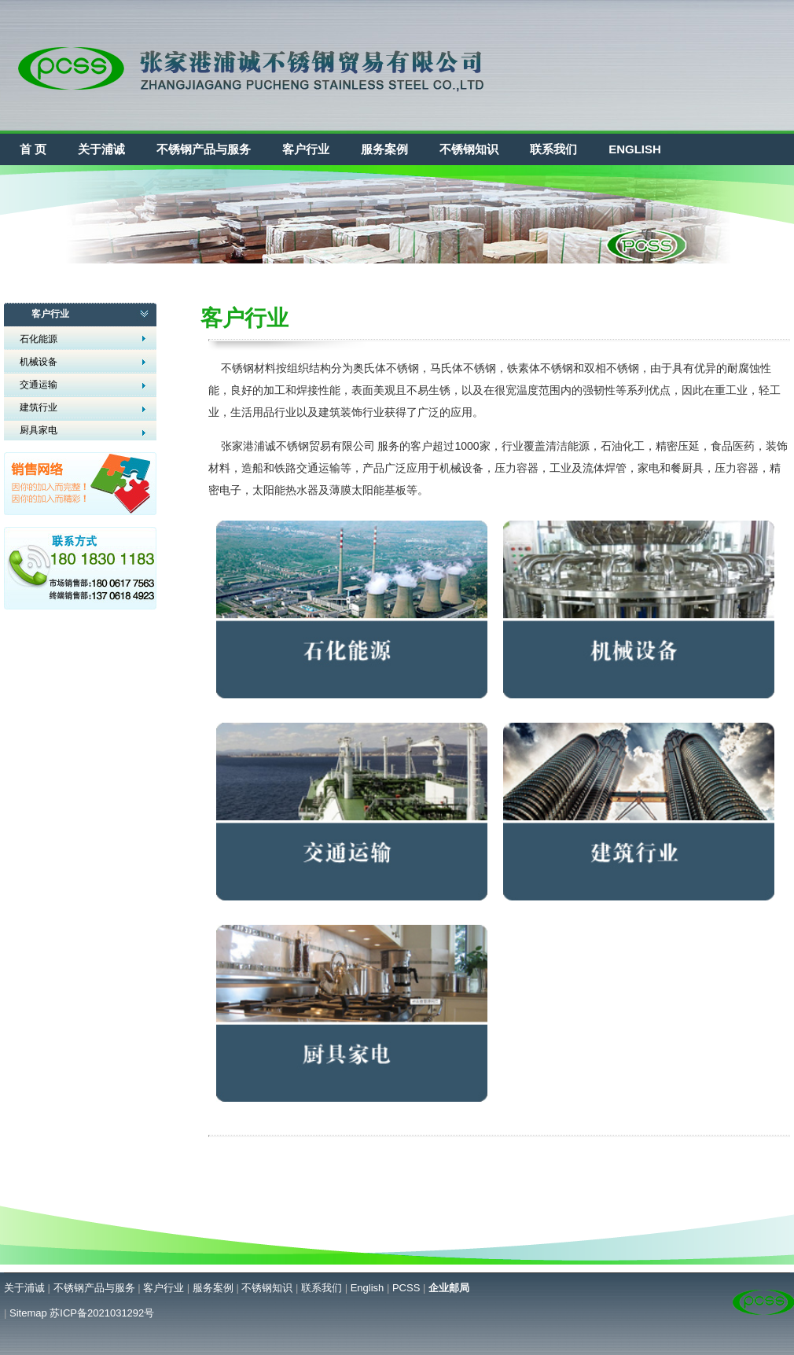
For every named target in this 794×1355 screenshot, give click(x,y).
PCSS (406, 1288)
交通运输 (38, 384)
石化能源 (38, 338)
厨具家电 (38, 430)
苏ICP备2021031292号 (102, 1313)
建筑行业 (38, 407)
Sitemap (28, 1313)
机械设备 (38, 361)
